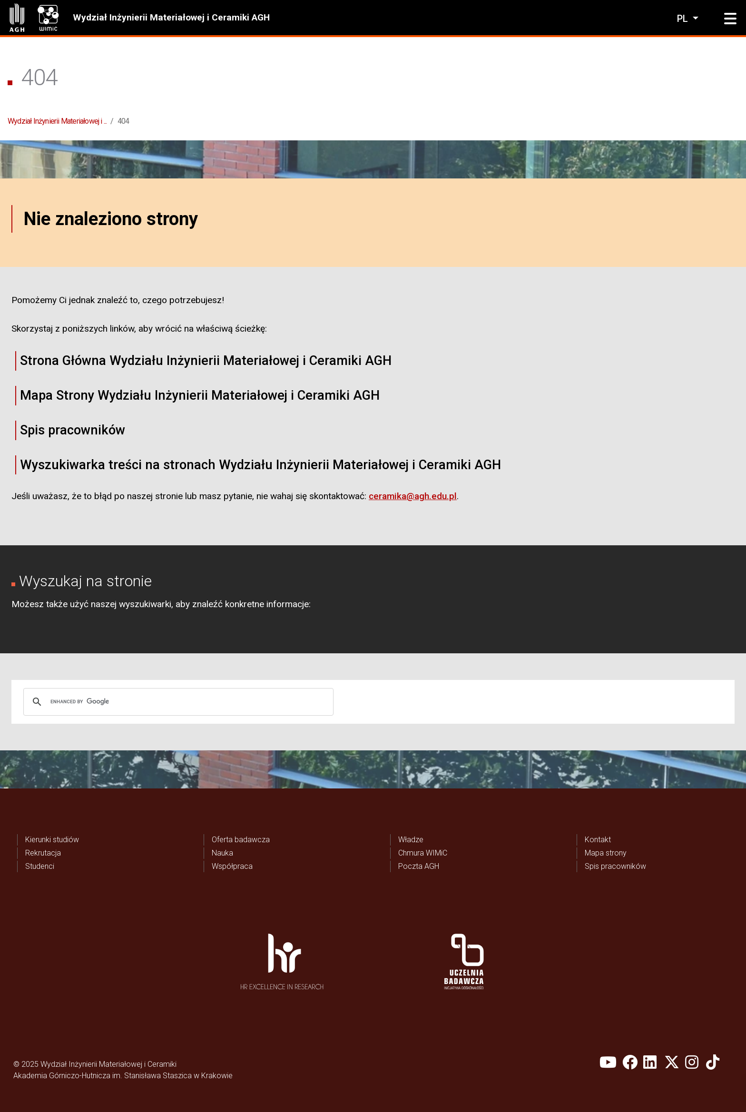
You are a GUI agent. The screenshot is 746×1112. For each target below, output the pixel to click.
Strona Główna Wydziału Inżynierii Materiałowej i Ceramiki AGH (206, 360)
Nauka (222, 852)
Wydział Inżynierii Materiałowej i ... (57, 121)
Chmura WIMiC (422, 852)
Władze (410, 839)
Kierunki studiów (52, 839)
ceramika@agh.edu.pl (413, 496)
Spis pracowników (72, 430)
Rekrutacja (43, 852)
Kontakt (598, 839)
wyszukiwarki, (146, 604)
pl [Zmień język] (683, 18)
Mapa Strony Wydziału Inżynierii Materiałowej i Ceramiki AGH (200, 395)
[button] (730, 19)
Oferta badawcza (241, 839)
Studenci (39, 866)
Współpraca (232, 866)
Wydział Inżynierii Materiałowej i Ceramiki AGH (171, 17)
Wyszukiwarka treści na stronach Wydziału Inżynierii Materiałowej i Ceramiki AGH (260, 464)
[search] (177, 702)
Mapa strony (606, 852)
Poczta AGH (418, 866)
